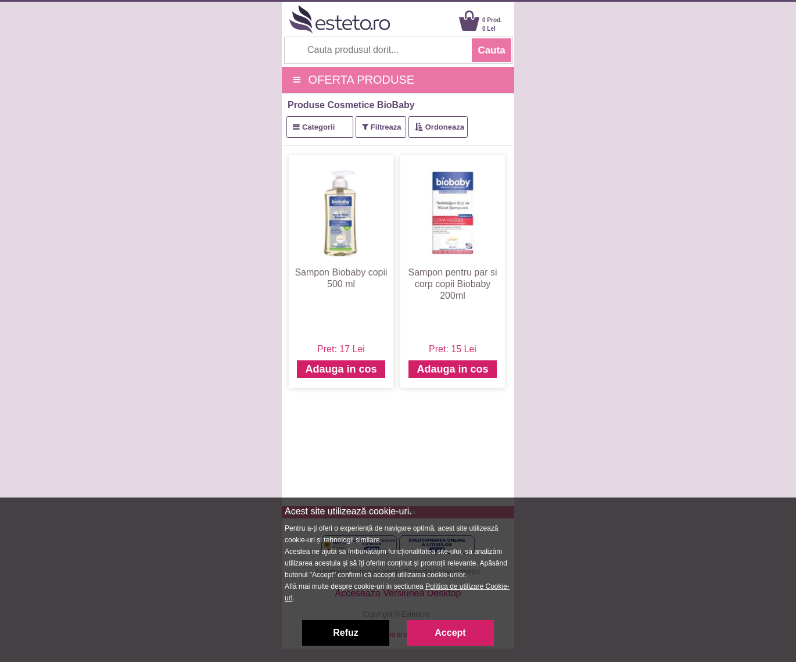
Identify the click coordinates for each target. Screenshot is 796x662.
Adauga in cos (341, 369)
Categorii (318, 127)
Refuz (345, 633)
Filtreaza (386, 127)
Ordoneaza (444, 127)
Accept (450, 633)
